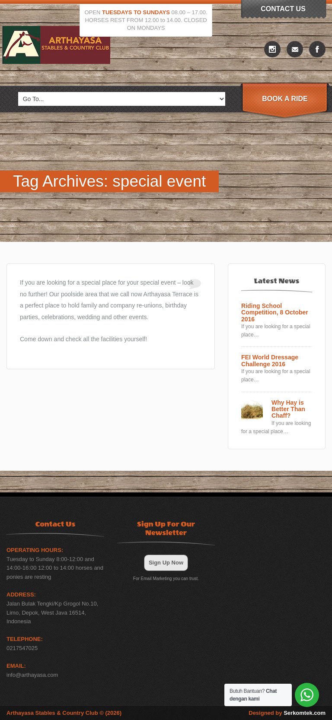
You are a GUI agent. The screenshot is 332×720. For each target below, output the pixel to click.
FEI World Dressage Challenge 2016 (269, 360)
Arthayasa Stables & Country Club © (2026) (63, 713)
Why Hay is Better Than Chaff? (288, 409)
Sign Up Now (166, 562)
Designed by (287, 713)
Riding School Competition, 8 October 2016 (274, 313)
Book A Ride (284, 98)
